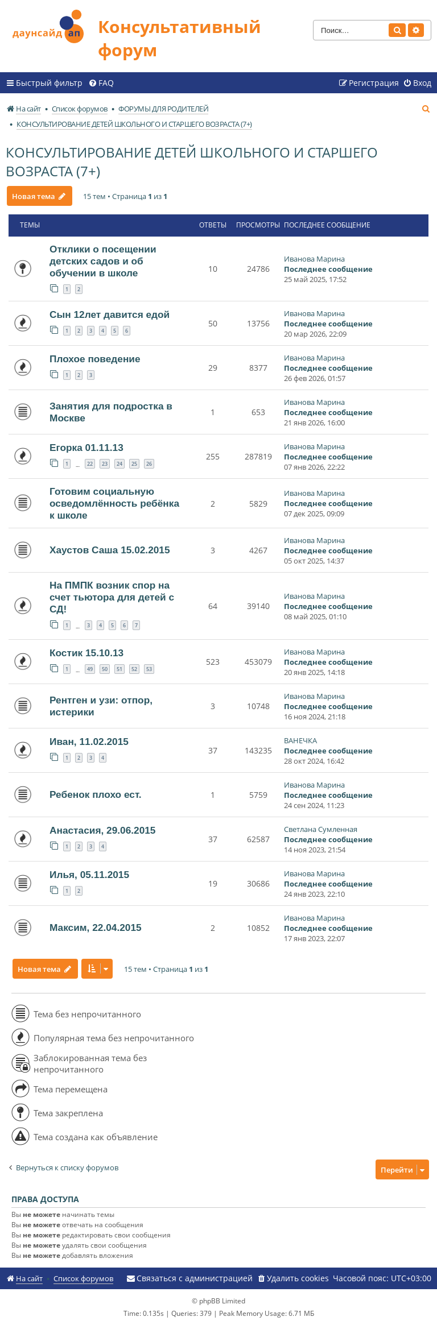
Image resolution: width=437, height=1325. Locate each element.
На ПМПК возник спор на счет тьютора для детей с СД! (112, 597)
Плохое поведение (95, 359)
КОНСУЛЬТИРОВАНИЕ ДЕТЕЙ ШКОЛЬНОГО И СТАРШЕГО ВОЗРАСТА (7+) (192, 161)
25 (134, 463)
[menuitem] (101, 83)
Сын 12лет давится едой (110, 314)
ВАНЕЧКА (300, 740)
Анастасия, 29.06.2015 (102, 830)
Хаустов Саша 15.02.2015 (110, 550)
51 (119, 669)
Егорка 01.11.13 (86, 447)
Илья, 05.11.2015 (89, 874)
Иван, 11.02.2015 (89, 741)
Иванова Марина (314, 259)
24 (119, 463)
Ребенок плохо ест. (96, 794)
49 (90, 669)
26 (149, 463)
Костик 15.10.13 (86, 653)
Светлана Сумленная (320, 829)
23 (105, 463)
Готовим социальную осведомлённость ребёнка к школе (114, 503)
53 (149, 669)
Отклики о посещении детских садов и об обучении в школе (103, 261)
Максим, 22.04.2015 (96, 927)
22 (90, 463)
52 (134, 669)
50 (105, 669)
